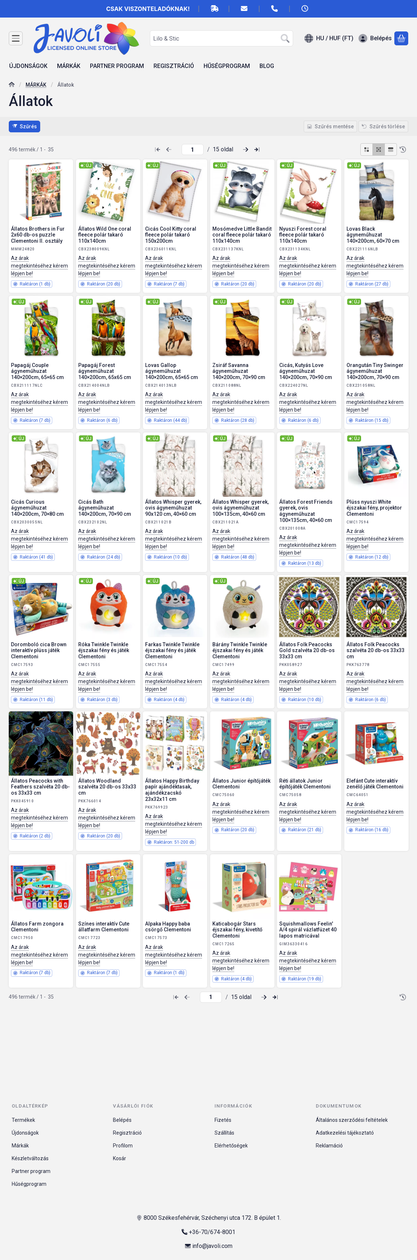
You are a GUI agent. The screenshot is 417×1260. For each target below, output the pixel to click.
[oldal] (193, 149)
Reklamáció (329, 1146)
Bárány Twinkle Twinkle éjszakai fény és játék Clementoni (239, 651)
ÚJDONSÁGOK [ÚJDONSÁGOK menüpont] (28, 66)
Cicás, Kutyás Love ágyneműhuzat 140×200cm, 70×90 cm (305, 371)
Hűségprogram (29, 1184)
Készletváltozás (30, 1158)
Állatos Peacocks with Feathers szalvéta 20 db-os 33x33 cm (40, 787)
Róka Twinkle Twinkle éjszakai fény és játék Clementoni (103, 651)
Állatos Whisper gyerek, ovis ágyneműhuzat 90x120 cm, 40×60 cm (173, 508)
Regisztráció (127, 1133)
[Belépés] (375, 38)
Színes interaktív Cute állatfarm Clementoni (103, 926)
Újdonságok (25, 1133)
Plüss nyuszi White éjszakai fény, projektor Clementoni (374, 508)
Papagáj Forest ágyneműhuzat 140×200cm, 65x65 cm (104, 371)
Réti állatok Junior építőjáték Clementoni (305, 784)
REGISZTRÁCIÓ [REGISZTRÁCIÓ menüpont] (173, 66)
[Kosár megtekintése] (401, 38)
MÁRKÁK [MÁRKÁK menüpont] (68, 66)
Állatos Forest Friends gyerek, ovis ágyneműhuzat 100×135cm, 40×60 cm (306, 511)
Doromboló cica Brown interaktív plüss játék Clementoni (39, 651)
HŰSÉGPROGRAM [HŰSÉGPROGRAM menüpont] (227, 66)
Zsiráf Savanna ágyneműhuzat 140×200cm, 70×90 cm (238, 371)
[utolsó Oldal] (256, 149)
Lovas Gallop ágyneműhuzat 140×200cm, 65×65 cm (171, 371)
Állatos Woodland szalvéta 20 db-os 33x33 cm (107, 787)
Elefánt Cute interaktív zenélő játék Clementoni (374, 784)
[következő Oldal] (245, 149)
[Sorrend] (402, 149)
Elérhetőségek (231, 1146)
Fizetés (223, 1120)
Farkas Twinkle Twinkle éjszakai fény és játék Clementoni (172, 651)
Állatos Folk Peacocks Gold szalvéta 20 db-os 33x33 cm (307, 651)
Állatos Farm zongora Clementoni (37, 926)
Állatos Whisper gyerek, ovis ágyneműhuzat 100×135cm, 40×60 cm (240, 508)
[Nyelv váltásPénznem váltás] (329, 38)
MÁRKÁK (36, 85)
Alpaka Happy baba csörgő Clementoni (168, 926)
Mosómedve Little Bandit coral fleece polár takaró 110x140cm (242, 235)
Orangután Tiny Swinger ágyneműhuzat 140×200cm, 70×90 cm (374, 371)
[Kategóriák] (16, 38)
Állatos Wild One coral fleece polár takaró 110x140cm (104, 235)
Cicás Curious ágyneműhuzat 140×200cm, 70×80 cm (37, 508)
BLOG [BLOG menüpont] (266, 66)
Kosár (119, 1158)
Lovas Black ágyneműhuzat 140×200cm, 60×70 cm (372, 235)
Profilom (123, 1146)
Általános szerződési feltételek (352, 1120)
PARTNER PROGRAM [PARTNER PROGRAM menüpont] (117, 66)
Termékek (23, 1120)
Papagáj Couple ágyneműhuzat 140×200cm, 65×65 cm (37, 371)
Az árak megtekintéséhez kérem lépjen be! (39, 265)
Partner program (31, 1171)
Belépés (122, 1120)
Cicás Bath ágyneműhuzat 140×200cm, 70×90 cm (104, 508)
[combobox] (221, 38)
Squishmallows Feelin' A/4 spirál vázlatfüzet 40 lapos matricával (308, 929)
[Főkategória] (12, 85)
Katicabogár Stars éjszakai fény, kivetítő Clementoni (237, 929)
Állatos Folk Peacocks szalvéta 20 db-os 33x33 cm (375, 651)
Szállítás (224, 1133)
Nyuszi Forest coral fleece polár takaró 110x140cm (302, 235)
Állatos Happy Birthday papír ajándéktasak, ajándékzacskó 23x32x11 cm (172, 790)
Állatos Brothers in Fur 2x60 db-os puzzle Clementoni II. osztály (38, 235)
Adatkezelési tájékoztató (345, 1133)
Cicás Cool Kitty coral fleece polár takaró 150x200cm (170, 235)
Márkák (20, 1146)
